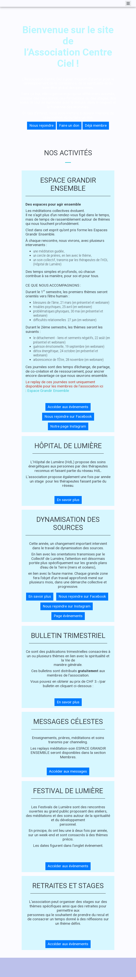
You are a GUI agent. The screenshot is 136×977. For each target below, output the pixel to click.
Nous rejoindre (41, 125)
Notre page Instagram (68, 426)
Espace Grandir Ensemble (48, 390)
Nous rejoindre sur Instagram (66, 606)
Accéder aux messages (68, 771)
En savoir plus (68, 500)
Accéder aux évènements (68, 407)
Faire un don (69, 125)
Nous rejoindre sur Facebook (68, 416)
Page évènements (68, 616)
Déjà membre (96, 125)
